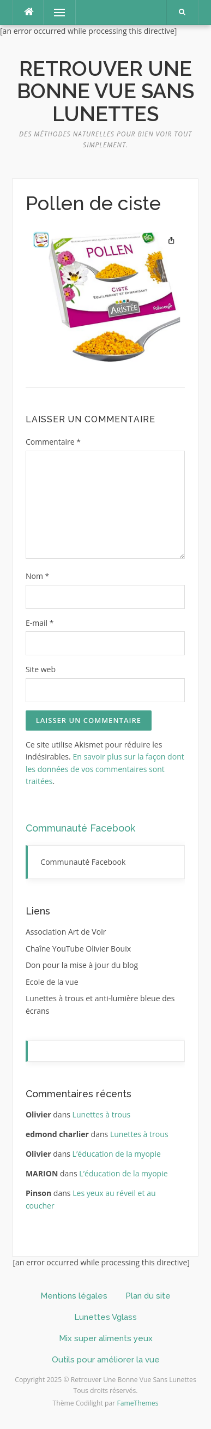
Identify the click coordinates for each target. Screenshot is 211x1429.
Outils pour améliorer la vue (106, 1360)
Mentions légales (73, 1296)
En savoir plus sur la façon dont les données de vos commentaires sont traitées (105, 768)
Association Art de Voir (66, 931)
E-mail (40, 623)
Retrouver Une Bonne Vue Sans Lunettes (105, 91)
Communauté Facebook (80, 828)
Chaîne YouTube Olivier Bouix (78, 948)
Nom (37, 576)
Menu (54, 12)
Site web (41, 669)
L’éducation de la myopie (117, 1154)
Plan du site (148, 1296)
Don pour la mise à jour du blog (82, 965)
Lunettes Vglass (105, 1317)
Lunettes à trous (102, 1114)
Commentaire (53, 442)
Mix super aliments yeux (106, 1338)
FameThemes (137, 1403)
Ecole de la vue (52, 982)
